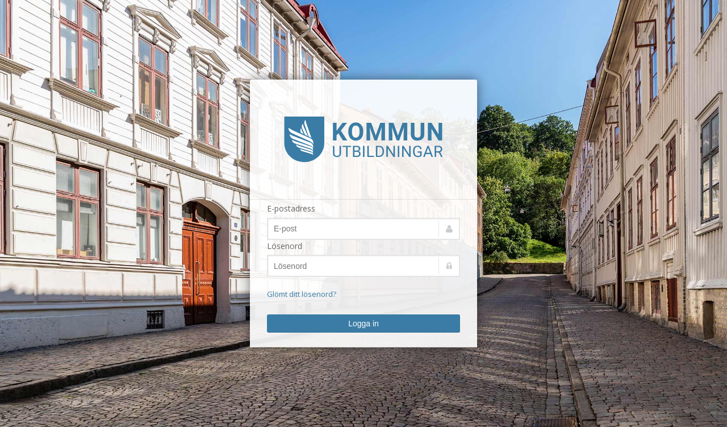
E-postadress (291, 208)
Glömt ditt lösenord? (301, 294)
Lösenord (284, 246)
